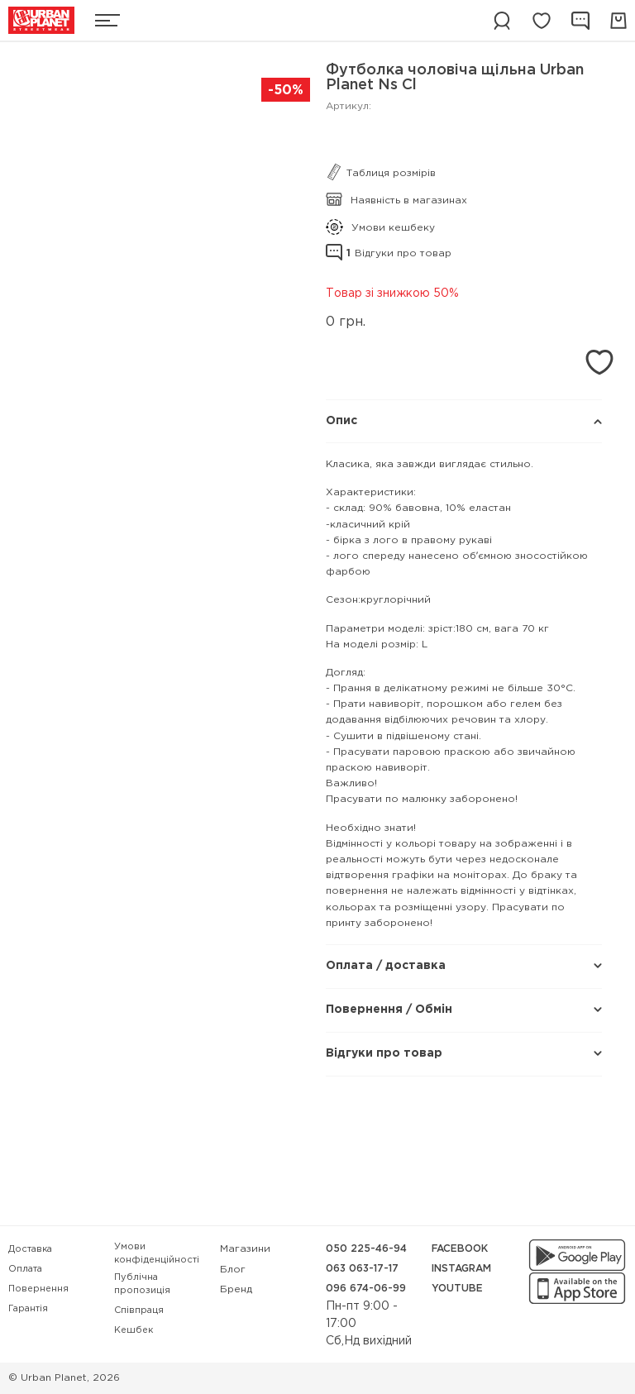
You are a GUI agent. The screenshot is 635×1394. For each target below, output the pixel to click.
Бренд (236, 1289)
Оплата (25, 1269)
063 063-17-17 (362, 1268)
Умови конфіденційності (156, 1254)
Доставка (30, 1249)
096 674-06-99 (366, 1288)
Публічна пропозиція (142, 1284)
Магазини (245, 1248)
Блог (233, 1269)
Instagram (461, 1268)
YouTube (457, 1288)
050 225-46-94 (366, 1248)
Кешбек (133, 1330)
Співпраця (139, 1310)
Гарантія (28, 1309)
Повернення (38, 1289)
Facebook (460, 1248)
